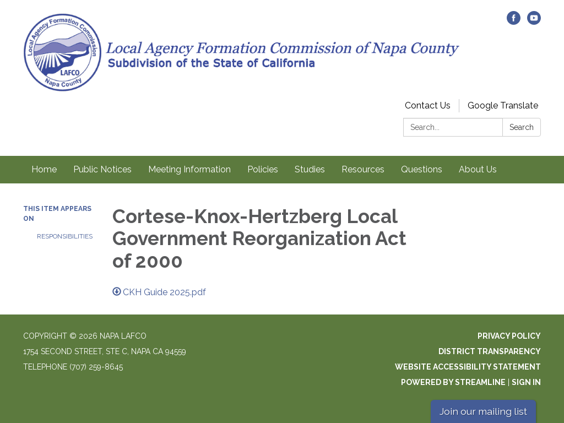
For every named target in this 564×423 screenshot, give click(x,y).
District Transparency (489, 351)
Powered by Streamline (453, 382)
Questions (421, 169)
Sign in (526, 382)
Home (44, 169)
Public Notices (102, 169)
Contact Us (428, 105)
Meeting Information (189, 169)
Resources (362, 169)
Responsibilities (65, 236)
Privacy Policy (509, 336)
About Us (478, 169)
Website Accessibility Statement (468, 366)
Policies (262, 169)
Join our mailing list (483, 411)
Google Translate (503, 105)
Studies (310, 169)
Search (521, 127)
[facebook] (513, 22)
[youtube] (534, 22)
